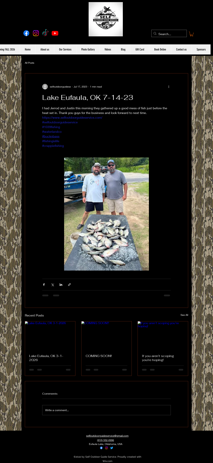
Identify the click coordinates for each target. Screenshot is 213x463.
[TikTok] (45, 33)
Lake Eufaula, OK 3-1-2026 (46, 358)
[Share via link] (69, 284)
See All (184, 314)
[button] (191, 34)
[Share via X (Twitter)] (52, 284)
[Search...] (168, 34)
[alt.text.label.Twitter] (111, 448)
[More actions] (169, 87)
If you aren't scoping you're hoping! (158, 358)
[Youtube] (55, 33)
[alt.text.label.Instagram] (36, 33)
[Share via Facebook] (44, 284)
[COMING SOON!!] (106, 335)
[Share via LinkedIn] (61, 284)
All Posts (29, 62)
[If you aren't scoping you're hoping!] (163, 335)
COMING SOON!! (99, 356)
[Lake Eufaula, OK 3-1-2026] (50, 335)
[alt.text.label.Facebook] (26, 33)
